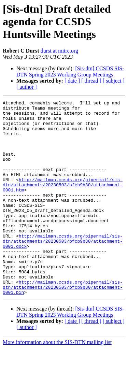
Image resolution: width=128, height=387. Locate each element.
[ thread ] (91, 81)
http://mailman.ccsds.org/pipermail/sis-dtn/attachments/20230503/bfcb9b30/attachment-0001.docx (63, 269)
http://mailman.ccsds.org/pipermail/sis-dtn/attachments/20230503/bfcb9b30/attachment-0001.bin (63, 325)
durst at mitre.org (59, 51)
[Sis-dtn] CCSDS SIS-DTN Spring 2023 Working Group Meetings (70, 71)
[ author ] (26, 87)
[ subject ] (114, 81)
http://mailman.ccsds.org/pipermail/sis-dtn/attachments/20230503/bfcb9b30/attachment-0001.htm (63, 202)
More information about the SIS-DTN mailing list (57, 381)
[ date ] (72, 81)
